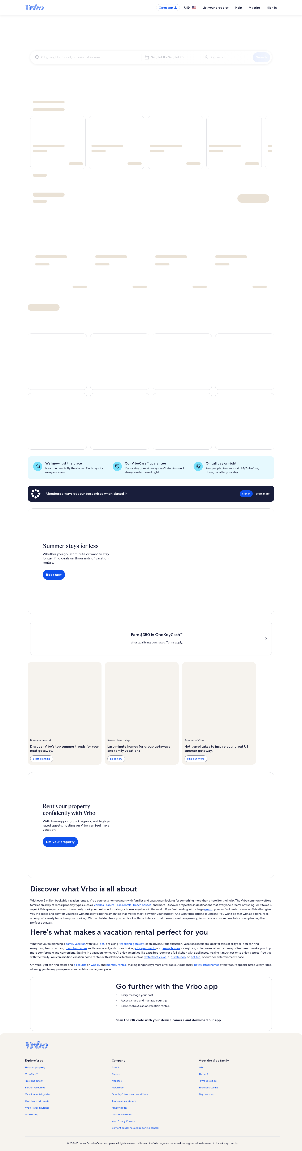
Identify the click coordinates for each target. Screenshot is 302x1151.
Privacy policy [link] (119, 1107)
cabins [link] (110, 905)
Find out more (195, 758)
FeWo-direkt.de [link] (208, 1081)
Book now (54, 575)
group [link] (208, 909)
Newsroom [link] (118, 1087)
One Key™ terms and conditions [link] (130, 1094)
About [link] (115, 1067)
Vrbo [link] (201, 1067)
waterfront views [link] (155, 957)
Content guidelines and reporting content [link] (135, 1128)
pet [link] (102, 944)
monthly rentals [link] (116, 965)
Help (238, 7)
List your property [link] (35, 1067)
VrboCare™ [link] (31, 1074)
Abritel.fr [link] (204, 1074)
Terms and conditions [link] (124, 1101)
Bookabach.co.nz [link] (208, 1087)
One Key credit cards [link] (37, 1101)
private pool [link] (178, 957)
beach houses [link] (142, 905)
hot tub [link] (195, 957)
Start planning (41, 758)
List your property (216, 7)
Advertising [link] (31, 1114)
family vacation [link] (76, 944)
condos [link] (99, 905)
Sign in (272, 7)
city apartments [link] (145, 948)
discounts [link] (80, 965)
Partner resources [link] (35, 1087)
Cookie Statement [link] (122, 1114)
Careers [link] (116, 1074)
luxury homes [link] (171, 948)
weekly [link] (95, 965)
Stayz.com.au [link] (206, 1094)
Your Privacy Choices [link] (123, 1121)
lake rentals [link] (123, 905)
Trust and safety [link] (34, 1081)
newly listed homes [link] (206, 965)
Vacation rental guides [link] (37, 1094)
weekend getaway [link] (132, 944)
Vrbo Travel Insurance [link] (37, 1107)
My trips (254, 7)
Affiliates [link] (117, 1081)
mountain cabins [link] (76, 948)
